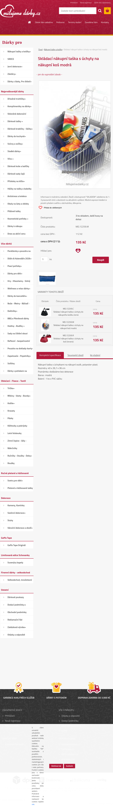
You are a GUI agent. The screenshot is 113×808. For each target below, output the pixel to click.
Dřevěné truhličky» (17, 99)
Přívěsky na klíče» (16, 181)
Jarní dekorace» (15, 66)
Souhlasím (69, 766)
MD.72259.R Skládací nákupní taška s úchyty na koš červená (68, 338)
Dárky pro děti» (15, 273)
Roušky (11, 463)
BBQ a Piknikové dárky (18, 318)
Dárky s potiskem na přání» (17, 372)
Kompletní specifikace (50, 355)
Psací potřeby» (15, 266)
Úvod (40, 49)
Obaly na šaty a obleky (18, 203)
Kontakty (105, 22)
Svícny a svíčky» (15, 143)
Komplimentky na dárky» (19, 106)
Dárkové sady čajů (16, 173)
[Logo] (20, 11)
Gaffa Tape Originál (17, 545)
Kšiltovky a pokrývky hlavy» (17, 426)
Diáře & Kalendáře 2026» (19, 258)
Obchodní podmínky (17, 612)
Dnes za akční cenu (16, 233)
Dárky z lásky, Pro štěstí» (20, 81)
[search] (99, 10)
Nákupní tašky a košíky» (19, 51)
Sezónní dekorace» (16, 513)
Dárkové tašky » (15, 121)
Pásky (10, 418)
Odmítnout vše (56, 766)
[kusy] (44, 259)
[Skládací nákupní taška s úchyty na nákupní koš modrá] (75, 82)
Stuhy (10, 520)
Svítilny (11, 363)
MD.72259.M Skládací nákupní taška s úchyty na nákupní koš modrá (68, 325)
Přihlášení (74, 2)
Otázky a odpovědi (16, 634)
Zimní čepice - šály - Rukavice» (17, 441)
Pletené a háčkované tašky (20, 488)
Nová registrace (86, 2)
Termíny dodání (74, 22)
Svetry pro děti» (15, 480)
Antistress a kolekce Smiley (17, 197)
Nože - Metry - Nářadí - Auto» (19, 304)
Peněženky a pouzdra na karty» (19, 252)
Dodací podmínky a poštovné (17, 605)
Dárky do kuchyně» (17, 136)
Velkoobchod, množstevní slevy (20, 580)
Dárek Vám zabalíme (44, 22)
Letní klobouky (14, 433)
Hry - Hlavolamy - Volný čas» (19, 282)
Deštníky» (12, 311)
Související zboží (75, 355)
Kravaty (11, 410)
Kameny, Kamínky (16, 505)
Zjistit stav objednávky (102, 2)
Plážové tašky (14, 211)
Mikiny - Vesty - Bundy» (19, 395)
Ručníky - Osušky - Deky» (20, 455)
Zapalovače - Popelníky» (19, 356)
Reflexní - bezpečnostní (19, 341)
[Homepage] (29, 22)
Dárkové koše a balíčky (18, 166)
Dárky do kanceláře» (17, 296)
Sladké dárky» (14, 151)
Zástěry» (12, 74)
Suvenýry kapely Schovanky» (15, 563)
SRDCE (11, 59)
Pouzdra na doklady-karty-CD (20, 349)
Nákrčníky (12, 448)
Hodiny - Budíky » (16, 326)
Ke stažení (95, 355)
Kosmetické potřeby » (18, 218)
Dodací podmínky (70, 720)
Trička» (11, 388)
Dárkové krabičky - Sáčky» (20, 128)
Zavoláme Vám (91, 22)
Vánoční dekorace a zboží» (20, 528)
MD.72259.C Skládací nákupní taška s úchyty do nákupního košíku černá (68, 311)
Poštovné (60, 22)
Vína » (11, 158)
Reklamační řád (15, 619)
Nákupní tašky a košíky (53, 49)
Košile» (11, 403)
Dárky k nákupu (15, 226)
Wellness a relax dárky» (19, 288)
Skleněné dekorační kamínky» (17, 114)
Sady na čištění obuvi (18, 333)
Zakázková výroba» (17, 627)
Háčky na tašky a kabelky (19, 188)
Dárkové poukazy (16, 597)
